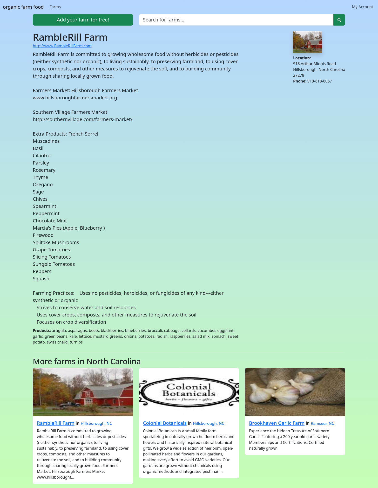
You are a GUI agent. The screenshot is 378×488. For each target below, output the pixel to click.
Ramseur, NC (322, 423)
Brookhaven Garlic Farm (276, 423)
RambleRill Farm (55, 423)
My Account (362, 6)
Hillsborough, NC (96, 423)
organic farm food (23, 7)
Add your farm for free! (83, 19)
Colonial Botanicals (165, 423)
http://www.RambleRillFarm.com (62, 45)
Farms (55, 6)
